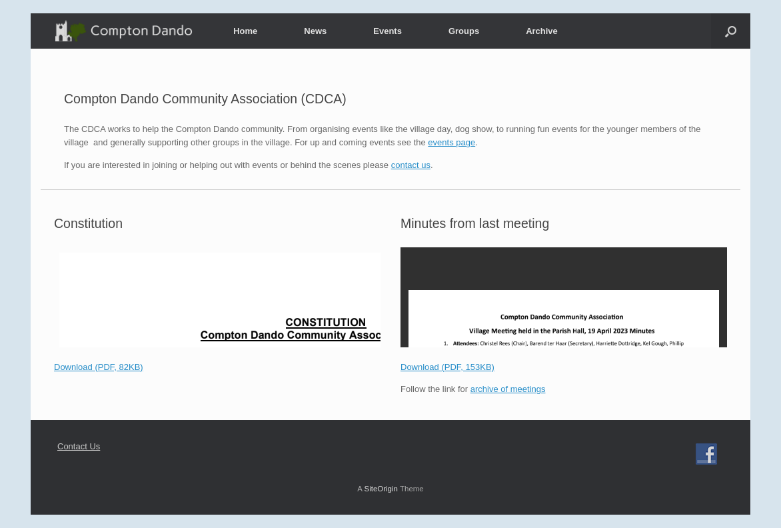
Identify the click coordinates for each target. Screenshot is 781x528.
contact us (410, 165)
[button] (730, 31)
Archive (542, 31)
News (315, 31)
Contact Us (78, 446)
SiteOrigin (381, 489)
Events (387, 31)
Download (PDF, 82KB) (98, 367)
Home (245, 31)
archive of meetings (508, 389)
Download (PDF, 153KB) (447, 367)
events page (451, 142)
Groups (463, 31)
